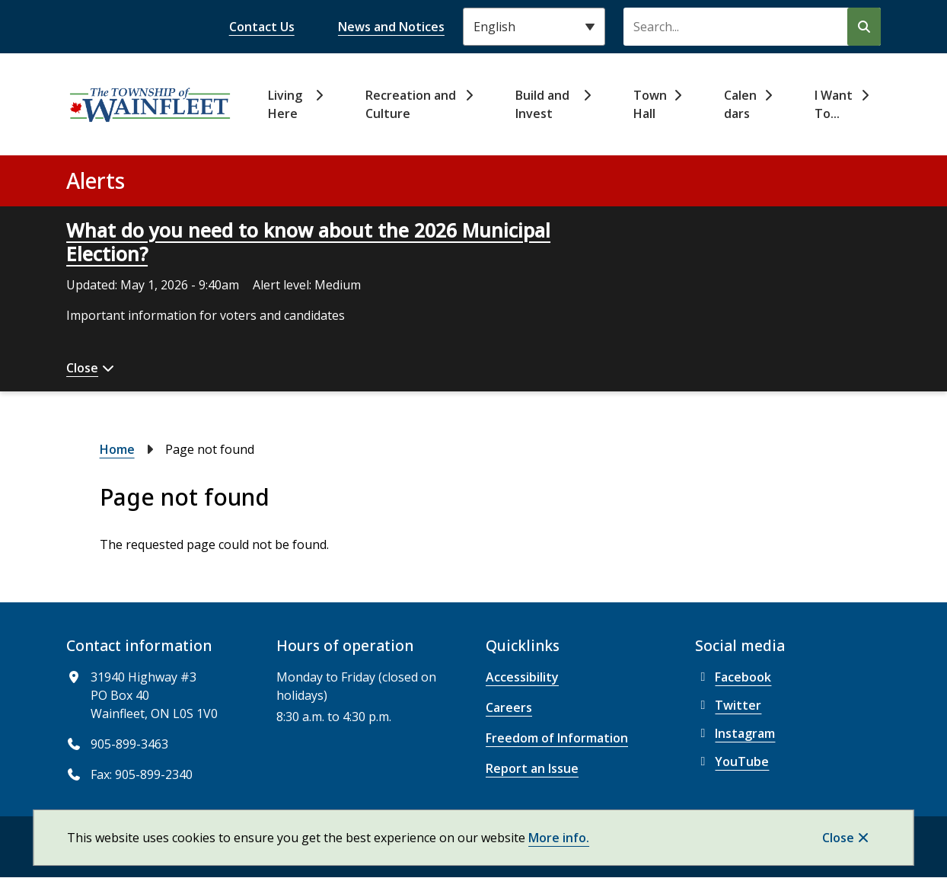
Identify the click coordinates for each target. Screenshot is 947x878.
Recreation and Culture (410, 104)
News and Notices (391, 26)
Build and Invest (542, 104)
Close (838, 837)
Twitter (728, 705)
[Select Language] (534, 27)
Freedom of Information (557, 738)
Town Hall (650, 104)
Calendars (740, 104)
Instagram (735, 733)
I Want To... (834, 104)
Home (117, 449)
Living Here (285, 104)
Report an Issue (532, 768)
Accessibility (522, 677)
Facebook (733, 677)
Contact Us (262, 26)
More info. (558, 837)
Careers (509, 707)
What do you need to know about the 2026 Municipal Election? (308, 242)
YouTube (732, 761)
